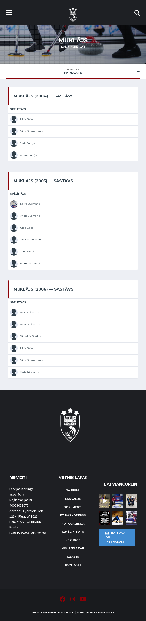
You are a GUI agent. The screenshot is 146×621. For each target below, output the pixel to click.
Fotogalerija (73, 523)
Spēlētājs (18, 109)
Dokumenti (73, 507)
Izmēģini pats (73, 531)
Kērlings (73, 540)
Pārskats (73, 71)
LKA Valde (73, 499)
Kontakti (73, 565)
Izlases (73, 556)
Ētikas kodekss (73, 515)
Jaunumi (73, 490)
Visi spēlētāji (73, 548)
